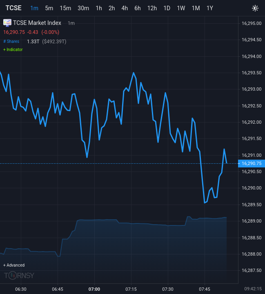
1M (196, 8)
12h (152, 8)
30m (83, 8)
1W (181, 8)
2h (112, 8)
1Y (210, 8)
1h (99, 8)
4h (125, 8)
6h (137, 8)
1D (166, 8)
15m (65, 8)
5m (49, 8)
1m (34, 8)
